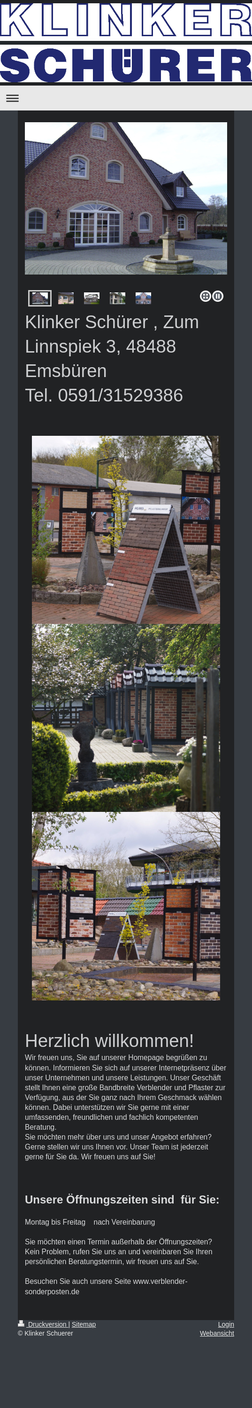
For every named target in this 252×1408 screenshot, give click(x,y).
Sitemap (84, 1324)
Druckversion (43, 1324)
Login (226, 1324)
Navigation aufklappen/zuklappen (126, 98)
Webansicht (217, 1333)
